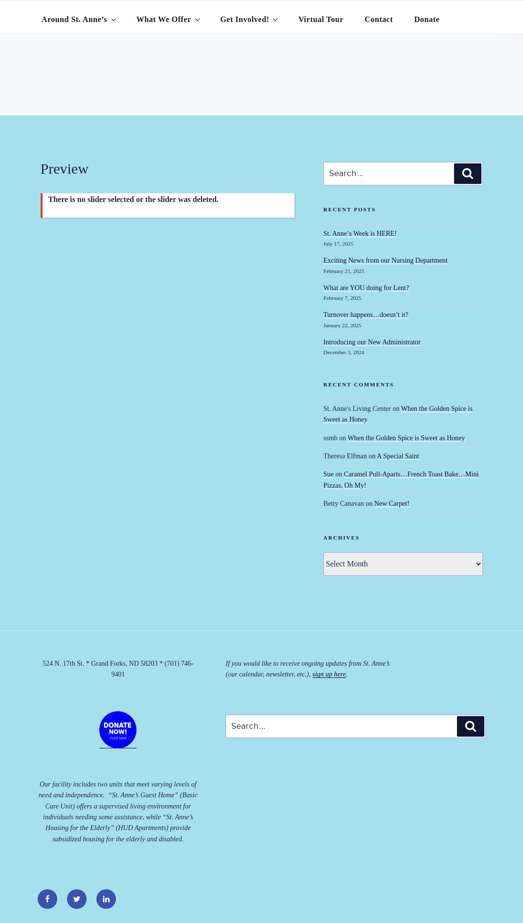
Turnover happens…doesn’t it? (365, 314)
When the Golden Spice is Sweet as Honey (406, 438)
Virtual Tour (320, 19)
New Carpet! (391, 503)
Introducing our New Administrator (372, 342)
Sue (328, 474)
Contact (379, 19)
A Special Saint (398, 456)
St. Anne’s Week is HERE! (360, 233)
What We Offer (169, 19)
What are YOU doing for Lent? (366, 288)
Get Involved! (249, 19)
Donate (427, 19)
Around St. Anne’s (79, 19)
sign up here (329, 674)
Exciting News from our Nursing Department (385, 260)
